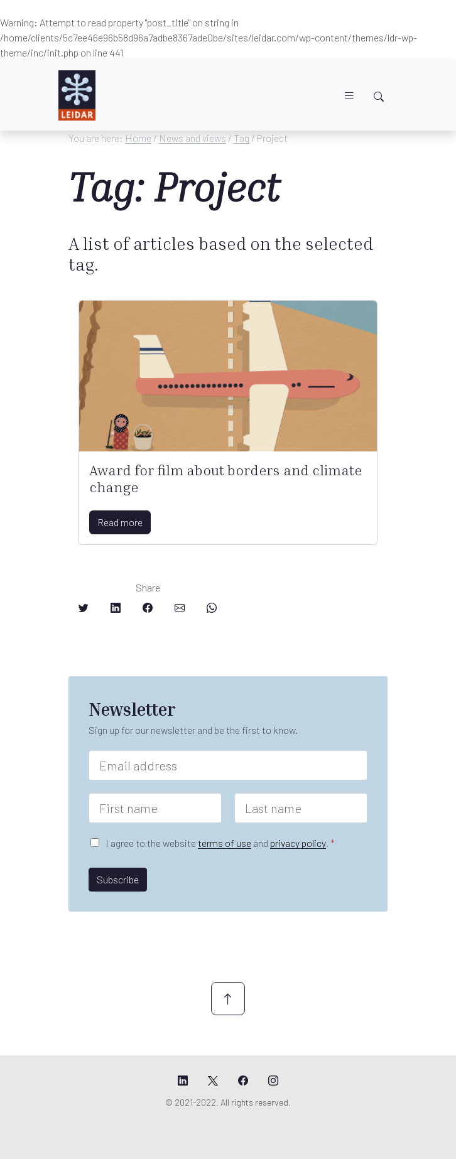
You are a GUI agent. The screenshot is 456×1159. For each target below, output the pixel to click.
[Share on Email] (180, 607)
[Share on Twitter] (83, 607)
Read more (120, 522)
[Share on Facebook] (148, 607)
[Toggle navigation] (349, 96)
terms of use (224, 843)
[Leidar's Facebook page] (243, 1080)
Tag (241, 138)
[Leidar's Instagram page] (273, 1080)
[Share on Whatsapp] (212, 607)
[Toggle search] (379, 97)
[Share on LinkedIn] (115, 607)
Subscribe (118, 879)
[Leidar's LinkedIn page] (183, 1080)
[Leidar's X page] (213, 1080)
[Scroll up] (228, 998)
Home (138, 138)
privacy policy (298, 843)
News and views (192, 138)
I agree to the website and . (220, 843)
